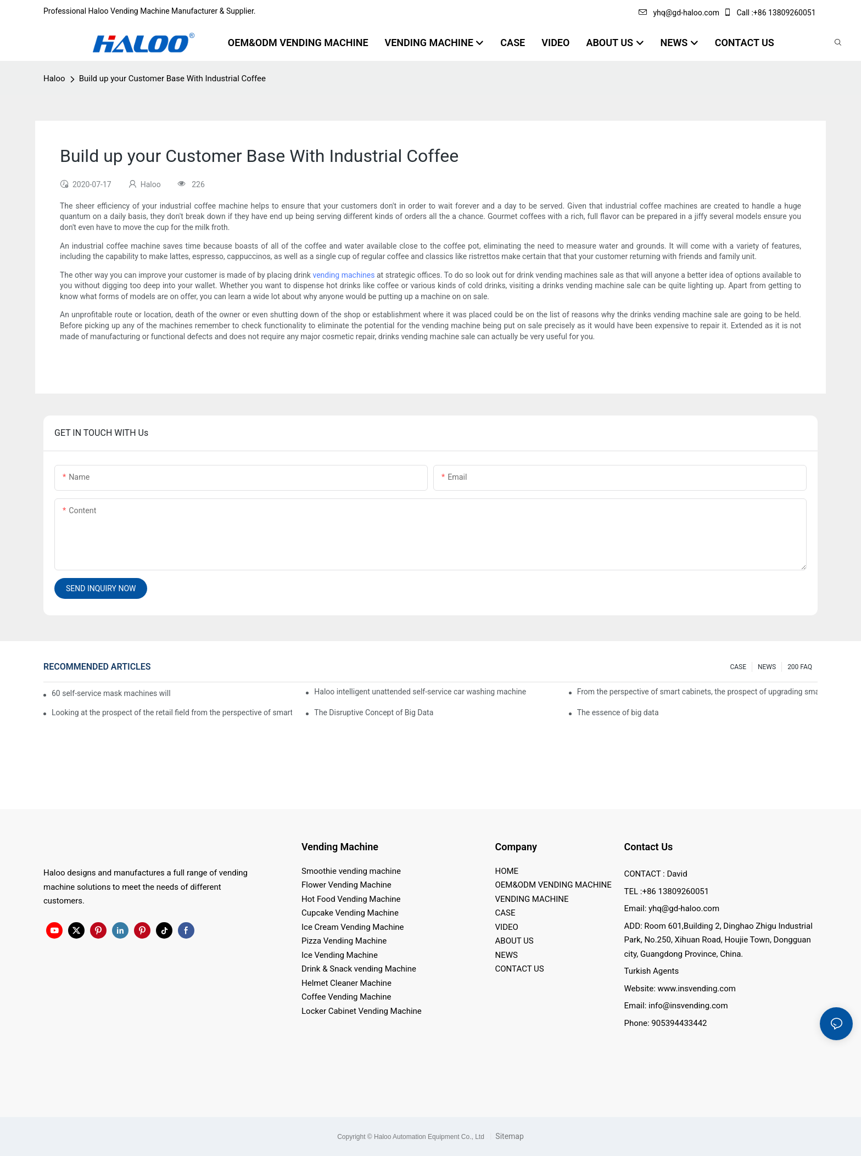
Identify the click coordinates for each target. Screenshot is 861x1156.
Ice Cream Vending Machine (352, 927)
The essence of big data (618, 712)
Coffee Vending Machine (346, 997)
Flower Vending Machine (346, 885)
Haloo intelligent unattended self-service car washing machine (420, 691)
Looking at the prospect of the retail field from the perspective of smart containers (172, 712)
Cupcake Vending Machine (350, 913)
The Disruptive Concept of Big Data (373, 712)
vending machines (343, 275)
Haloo (54, 78)
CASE (738, 667)
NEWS (767, 667)
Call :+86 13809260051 (770, 12)
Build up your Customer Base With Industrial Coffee (172, 78)
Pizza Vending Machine (344, 941)
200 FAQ (799, 667)
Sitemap (509, 1136)
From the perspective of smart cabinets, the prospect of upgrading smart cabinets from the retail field (697, 691)
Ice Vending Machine (339, 955)
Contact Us (648, 846)
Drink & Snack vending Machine (358, 969)
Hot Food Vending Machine (351, 899)
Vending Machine (339, 846)
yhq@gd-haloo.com (679, 12)
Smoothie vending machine (351, 871)
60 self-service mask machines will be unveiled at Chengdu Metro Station (112, 693)
